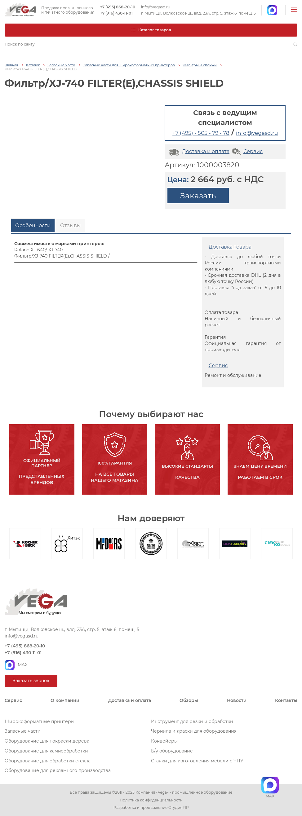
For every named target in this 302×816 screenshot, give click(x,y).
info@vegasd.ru (155, 7)
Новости (236, 700)
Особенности (33, 225)
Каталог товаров (151, 30)
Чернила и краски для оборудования (194, 731)
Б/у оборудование (172, 751)
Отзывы (70, 225)
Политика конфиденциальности (151, 800)
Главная (11, 65)
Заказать (198, 195)
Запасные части (61, 65)
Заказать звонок (31, 680)
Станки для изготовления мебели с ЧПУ (197, 761)
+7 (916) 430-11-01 (116, 13)
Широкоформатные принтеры (39, 721)
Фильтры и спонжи (200, 65)
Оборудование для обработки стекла (48, 761)
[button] (295, 44)
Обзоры (189, 700)
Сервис (247, 151)
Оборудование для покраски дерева (47, 741)
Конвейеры (164, 741)
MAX (16, 665)
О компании (65, 700)
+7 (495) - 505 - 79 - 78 (200, 133)
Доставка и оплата (198, 151)
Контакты (286, 700)
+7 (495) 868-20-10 (117, 7)
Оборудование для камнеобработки (46, 751)
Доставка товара (230, 247)
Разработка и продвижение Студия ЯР (151, 807)
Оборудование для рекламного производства (58, 770)
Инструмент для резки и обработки (192, 721)
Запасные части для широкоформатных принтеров (129, 65)
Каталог (33, 65)
